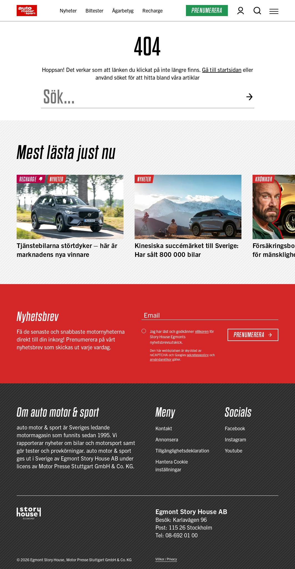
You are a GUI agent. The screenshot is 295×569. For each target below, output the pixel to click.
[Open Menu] (273, 10)
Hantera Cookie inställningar (171, 465)
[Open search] (257, 10)
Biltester (94, 10)
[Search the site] (141, 97)
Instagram (235, 439)
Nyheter (68, 10)
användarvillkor (161, 359)
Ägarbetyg (122, 10)
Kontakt (163, 428)
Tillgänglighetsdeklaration (182, 450)
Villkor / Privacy (166, 559)
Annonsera (166, 439)
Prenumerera (206, 10)
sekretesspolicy (197, 355)
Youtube (233, 450)
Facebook (235, 428)
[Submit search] (250, 97)
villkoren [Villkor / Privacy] (202, 331)
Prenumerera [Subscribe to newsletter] (253, 334)
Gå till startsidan (221, 69)
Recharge (152, 10)
